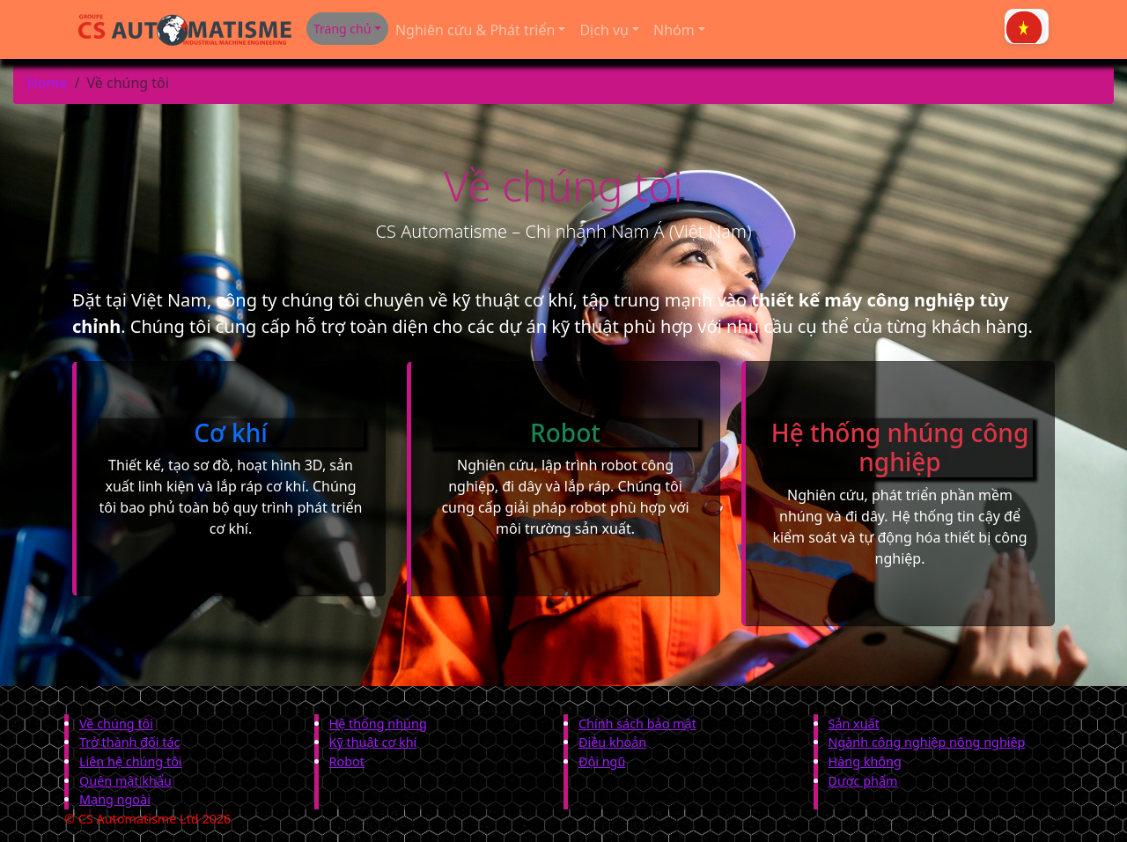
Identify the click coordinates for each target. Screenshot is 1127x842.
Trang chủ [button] (342, 28)
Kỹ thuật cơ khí (373, 742)
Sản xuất (854, 723)
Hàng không (865, 761)
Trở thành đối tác (129, 742)
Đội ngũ (601, 761)
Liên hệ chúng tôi (130, 761)
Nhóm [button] (674, 30)
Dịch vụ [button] (604, 30)
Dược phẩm (863, 780)
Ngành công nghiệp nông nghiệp (927, 742)
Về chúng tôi (116, 723)
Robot (347, 761)
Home (47, 82)
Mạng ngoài (115, 799)
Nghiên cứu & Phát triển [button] (475, 30)
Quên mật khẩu (125, 780)
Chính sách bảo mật (637, 723)
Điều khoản (612, 742)
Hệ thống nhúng (378, 723)
